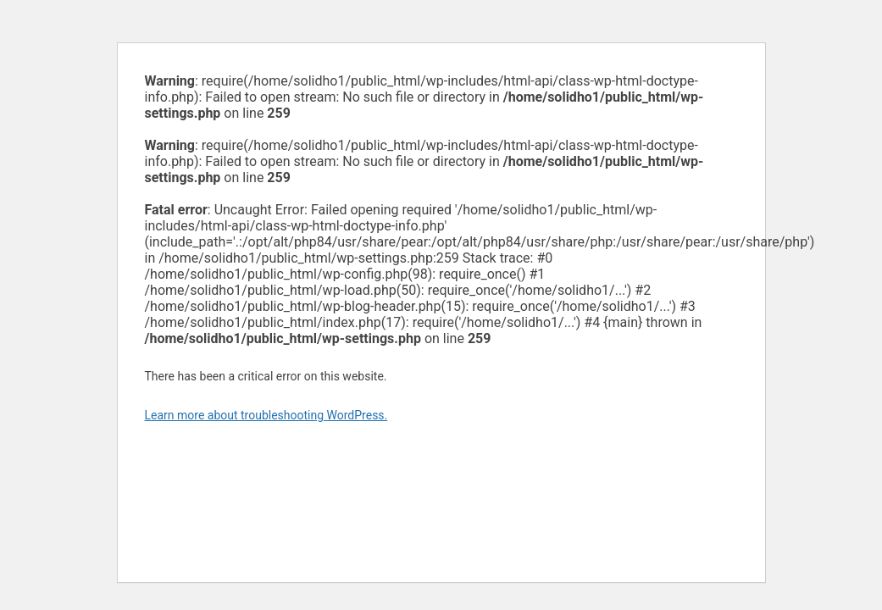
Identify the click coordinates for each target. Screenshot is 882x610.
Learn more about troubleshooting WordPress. (266, 415)
